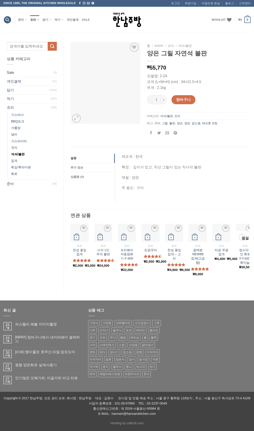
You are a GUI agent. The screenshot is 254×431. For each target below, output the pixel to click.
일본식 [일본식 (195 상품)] (120, 359)
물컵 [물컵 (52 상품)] (123, 337)
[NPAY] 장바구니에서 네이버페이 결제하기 (47, 339)
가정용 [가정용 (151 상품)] (107, 323)
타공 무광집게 (221, 252)
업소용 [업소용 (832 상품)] (127, 352)
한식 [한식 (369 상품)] (146, 374)
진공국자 (150, 250)
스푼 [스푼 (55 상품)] (122, 345)
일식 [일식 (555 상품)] (132, 359)
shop (159, 45)
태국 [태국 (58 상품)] (92, 374)
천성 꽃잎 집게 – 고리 (174, 254)
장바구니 (183, 100)
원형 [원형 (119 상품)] (139, 352)
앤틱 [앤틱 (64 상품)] (92, 352)
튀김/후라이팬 (21, 167)
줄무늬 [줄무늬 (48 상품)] (117, 366)
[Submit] (52, 46)
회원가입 (191, 3)
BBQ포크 (17, 121)
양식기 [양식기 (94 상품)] (114, 352)
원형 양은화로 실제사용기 (36, 365)
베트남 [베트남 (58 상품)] (134, 337)
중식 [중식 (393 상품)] (129, 366)
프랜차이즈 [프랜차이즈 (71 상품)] (132, 374)
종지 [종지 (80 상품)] (105, 366)
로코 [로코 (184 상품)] (129, 330)
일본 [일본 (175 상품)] (108, 359)
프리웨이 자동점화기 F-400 (127, 254)
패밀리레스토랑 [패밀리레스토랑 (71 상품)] (110, 374)
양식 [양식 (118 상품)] (102, 352)
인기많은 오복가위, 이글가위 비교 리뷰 (46, 378)
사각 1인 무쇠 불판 (103, 252)
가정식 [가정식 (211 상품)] (93, 323)
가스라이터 (19, 141)
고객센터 (245, 3)
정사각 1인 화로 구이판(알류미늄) (245, 256)
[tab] (93, 158)
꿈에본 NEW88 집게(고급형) (198, 256)
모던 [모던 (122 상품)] (102, 337)
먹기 (59, 20)
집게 (14, 160)
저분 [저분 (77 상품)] (155, 359)
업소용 (196, 123)
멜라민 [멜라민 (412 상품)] (153, 330)
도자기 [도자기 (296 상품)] (104, 330)
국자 (14, 147)
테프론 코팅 (210, 123)
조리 (34, 20)
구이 (157, 123)
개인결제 (73, 19)
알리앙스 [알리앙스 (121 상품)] (148, 345)
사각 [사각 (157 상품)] (92, 345)
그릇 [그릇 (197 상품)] (157, 323)
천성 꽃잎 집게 (79, 252)
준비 (22, 20)
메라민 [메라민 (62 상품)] (140, 330)
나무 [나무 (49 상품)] (92, 330)
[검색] (7, 20)
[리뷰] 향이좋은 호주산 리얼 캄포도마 (45, 352)
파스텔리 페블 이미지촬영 (36, 324)
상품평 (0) (77, 176)
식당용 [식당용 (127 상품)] (133, 345)
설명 (74, 158)
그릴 (165, 123)
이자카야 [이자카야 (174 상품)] (95, 359)
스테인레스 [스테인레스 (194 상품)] (107, 345)
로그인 (175, 3)
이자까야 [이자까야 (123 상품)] (152, 352)
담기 (46, 20)
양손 (180, 123)
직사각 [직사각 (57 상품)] (140, 366)
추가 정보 (77, 167)
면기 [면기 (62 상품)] (92, 337)
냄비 (14, 134)
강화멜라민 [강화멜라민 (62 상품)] (123, 323)
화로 (14, 174)
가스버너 (17, 115)
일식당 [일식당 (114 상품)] (143, 359)
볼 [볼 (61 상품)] (145, 337)
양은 (187, 123)
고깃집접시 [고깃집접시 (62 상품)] (142, 323)
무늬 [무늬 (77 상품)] (113, 337)
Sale (86, 19)
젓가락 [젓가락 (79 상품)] (93, 366)
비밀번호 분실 (211, 3)
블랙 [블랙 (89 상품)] (154, 337)
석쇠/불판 (18, 154)
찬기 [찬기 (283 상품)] (152, 366)
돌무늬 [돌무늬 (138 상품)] (117, 330)
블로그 (229, 3)
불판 (172, 123)
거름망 (16, 128)
